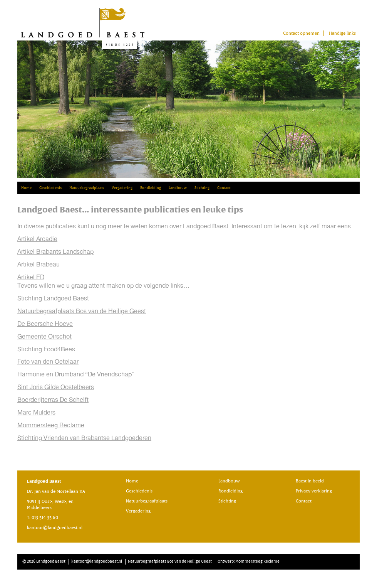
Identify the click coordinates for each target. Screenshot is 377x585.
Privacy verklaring (314, 491)
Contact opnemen (301, 33)
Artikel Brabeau (38, 264)
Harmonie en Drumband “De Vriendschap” (75, 374)
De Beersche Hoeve (45, 323)
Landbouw (178, 187)
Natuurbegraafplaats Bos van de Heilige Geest (81, 311)
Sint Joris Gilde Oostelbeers (55, 387)
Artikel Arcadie (37, 239)
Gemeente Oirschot (44, 336)
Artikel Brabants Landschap (55, 251)
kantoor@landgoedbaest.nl (54, 528)
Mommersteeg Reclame (50, 425)
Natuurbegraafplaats (86, 187)
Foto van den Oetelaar (48, 361)
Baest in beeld (310, 481)
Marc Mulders (36, 412)
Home (26, 187)
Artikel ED (30, 277)
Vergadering (122, 187)
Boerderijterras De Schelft (53, 399)
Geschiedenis (50, 187)
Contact (223, 187)
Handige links (342, 33)
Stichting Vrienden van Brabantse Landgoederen (84, 438)
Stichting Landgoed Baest (53, 298)
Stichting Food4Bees (46, 349)
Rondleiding (150, 187)
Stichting (201, 187)
